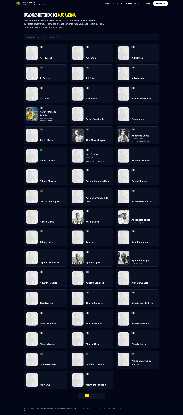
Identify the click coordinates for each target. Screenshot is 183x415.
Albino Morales (48, 364)
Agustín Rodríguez (141, 260)
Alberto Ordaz (93, 344)
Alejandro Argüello (96, 384)
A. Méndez (45, 98)
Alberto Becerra (94, 303)
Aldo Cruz (45, 384)
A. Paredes (91, 98)
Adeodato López (140, 135)
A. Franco (91, 58)
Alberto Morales (140, 323)
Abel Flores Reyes (95, 140)
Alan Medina (46, 303)
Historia (117, 3)
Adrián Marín (47, 221)
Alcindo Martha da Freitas (141, 363)
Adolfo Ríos (92, 154)
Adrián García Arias (142, 201)
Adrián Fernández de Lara (97, 200)
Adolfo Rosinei (48, 160)
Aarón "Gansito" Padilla (49, 114)
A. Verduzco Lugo (141, 98)
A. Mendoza (137, 78)
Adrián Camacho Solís (97, 181)
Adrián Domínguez (50, 201)
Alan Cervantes (139, 283)
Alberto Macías (94, 323)
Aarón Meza (46, 140)
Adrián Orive (92, 221)
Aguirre (90, 242)
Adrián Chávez (139, 181)
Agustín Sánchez (95, 283)
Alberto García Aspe (142, 303)
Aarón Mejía (137, 119)
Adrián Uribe (46, 242)
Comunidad (132, 3)
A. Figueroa (46, 58)
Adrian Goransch (140, 160)
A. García (45, 78)
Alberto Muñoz (48, 344)
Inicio (106, 3)
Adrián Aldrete (48, 181)
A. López (90, 78)
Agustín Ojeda (93, 262)
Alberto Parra (138, 344)
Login (148, 3)
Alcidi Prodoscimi (95, 364)
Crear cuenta (160, 3)
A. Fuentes (137, 58)
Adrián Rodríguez (140, 219)
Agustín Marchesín (50, 262)
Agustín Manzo (139, 242)
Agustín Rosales (48, 283)
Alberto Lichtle (48, 323)
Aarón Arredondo (95, 119)
